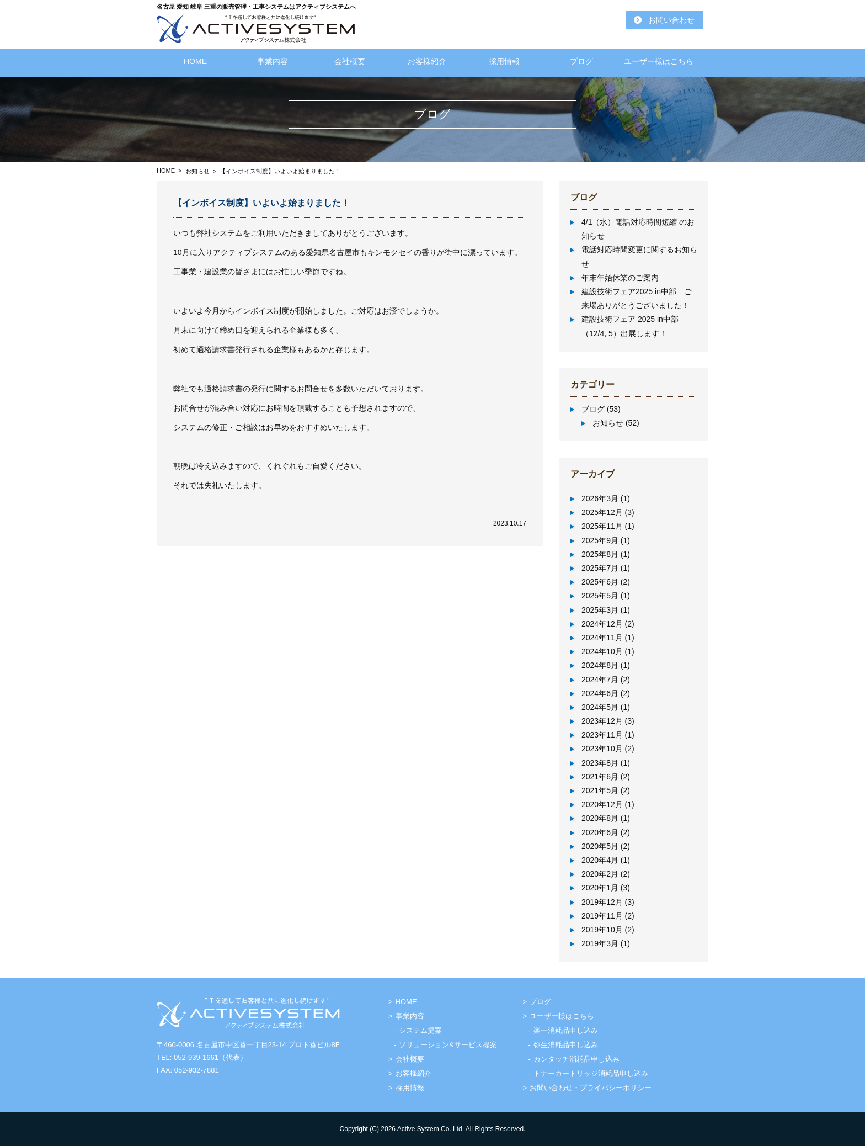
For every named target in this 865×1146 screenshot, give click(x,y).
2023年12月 (602, 721)
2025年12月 (602, 512)
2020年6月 (599, 832)
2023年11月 (602, 734)
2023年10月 (602, 748)
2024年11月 (602, 637)
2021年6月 (599, 776)
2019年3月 (599, 943)
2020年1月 (599, 887)
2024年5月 (599, 707)
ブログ (581, 61)
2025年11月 (602, 526)
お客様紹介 (427, 61)
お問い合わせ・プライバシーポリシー (591, 1088)
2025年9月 (599, 540)
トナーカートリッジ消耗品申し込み (590, 1073)
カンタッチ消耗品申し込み (576, 1059)
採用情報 (504, 61)
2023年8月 (599, 762)
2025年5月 (599, 595)
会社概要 (349, 61)
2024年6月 (599, 693)
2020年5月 (599, 846)
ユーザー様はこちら (658, 61)
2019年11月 (602, 915)
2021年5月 (599, 790)
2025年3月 (599, 610)
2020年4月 (599, 860)
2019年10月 (602, 929)
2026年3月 (599, 498)
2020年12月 (602, 804)
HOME (195, 61)
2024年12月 (602, 623)
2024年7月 (599, 679)
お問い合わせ (671, 19)
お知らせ (197, 171)
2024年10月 (602, 651)
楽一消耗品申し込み (565, 1030)
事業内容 (272, 61)
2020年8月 (599, 818)
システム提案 (420, 1030)
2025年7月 (599, 568)
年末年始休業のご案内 (620, 277)
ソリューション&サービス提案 (448, 1045)
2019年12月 (602, 902)
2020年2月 (599, 873)
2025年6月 (599, 581)
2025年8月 (599, 554)
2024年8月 (599, 665)
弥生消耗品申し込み (565, 1045)
